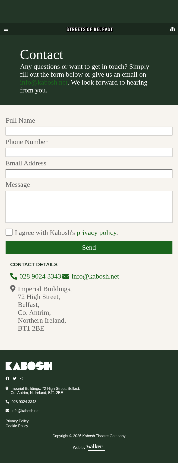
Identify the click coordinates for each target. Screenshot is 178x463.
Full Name (20, 120)
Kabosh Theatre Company (103, 436)
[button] (6, 29)
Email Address (26, 163)
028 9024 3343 (40, 276)
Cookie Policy (17, 426)
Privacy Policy (17, 421)
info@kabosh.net (43, 82)
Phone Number (27, 141)
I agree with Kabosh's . (66, 232)
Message (18, 184)
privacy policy (96, 232)
